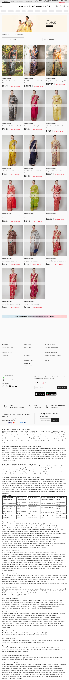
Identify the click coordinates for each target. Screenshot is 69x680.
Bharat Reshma (46, 556)
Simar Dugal (47, 543)
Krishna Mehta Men (8, 558)
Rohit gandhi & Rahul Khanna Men (34, 554)
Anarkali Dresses (7, 634)
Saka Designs (51, 649)
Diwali (4, 657)
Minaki (14, 579)
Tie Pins (58, 600)
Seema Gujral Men (41, 566)
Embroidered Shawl (57, 625)
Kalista (24, 529)
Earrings (11, 613)
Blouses (43, 593)
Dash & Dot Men (11, 552)
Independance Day (16, 657)
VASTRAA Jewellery (15, 577)
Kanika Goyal (21, 541)
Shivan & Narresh (48, 527)
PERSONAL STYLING (29, 360)
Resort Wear (53, 591)
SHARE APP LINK (62, 387)
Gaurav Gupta (46, 535)
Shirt (8, 642)
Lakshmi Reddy (35, 647)
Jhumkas (51, 619)
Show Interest (15, 86)
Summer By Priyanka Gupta (10, 527)
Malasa (54, 543)
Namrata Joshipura (8, 539)
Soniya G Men (52, 566)
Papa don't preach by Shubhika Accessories (15, 583)
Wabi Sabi (57, 554)
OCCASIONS (27, 363)
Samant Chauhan (31, 539)
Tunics (13, 591)
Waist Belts (23, 623)
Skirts (3, 593)
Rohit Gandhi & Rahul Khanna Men (25, 566)
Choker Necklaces (17, 621)
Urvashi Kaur (32, 547)
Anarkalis (11, 589)
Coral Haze (28, 581)
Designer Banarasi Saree (52, 468)
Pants (40, 600)
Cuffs (16, 613)
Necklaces (5, 613)
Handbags (11, 623)
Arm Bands (28, 615)
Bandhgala (36, 604)
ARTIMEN (45, 560)
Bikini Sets (62, 591)
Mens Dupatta (45, 604)
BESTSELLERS (27, 347)
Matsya (35, 543)
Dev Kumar (62, 556)
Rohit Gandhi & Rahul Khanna (57, 533)
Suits (35, 600)
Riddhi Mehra (19, 533)
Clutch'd (64, 575)
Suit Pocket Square (7, 602)
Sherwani (25, 600)
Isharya (14, 575)
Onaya (57, 527)
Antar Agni (40, 523)
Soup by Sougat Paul (42, 541)
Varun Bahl (38, 537)
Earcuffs (4, 615)
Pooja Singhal (24, 523)
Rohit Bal (45, 533)
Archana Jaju (6, 545)
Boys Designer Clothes (8, 640)
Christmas (13, 659)
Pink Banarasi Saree (47, 507)
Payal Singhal (37, 535)
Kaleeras (61, 613)
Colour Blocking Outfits (36, 491)
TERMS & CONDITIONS (51, 352)
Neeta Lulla (45, 537)
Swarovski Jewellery (21, 617)
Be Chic (22, 581)
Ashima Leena (24, 537)
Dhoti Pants (34, 591)
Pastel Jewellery (44, 617)
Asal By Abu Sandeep (8, 525)
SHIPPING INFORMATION (51, 347)
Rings (27, 613)
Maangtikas (54, 613)
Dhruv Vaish (20, 552)
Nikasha (31, 537)
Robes (22, 602)
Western (34, 606)
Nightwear (36, 593)
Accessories (60, 604)
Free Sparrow (22, 649)
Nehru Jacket (13, 600)
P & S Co (12, 647)
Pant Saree (5, 595)
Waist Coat (51, 600)
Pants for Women (44, 591)
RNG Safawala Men (8, 566)
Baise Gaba (23, 527)
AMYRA (46, 581)
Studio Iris (49, 545)
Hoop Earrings (6, 621)
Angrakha (29, 604)
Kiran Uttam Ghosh (33, 529)
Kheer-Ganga (21, 556)
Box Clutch (36, 625)
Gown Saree (60, 593)
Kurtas (31, 600)
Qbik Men (5, 560)
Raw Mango (5, 523)
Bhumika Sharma (20, 539)
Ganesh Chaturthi (55, 657)
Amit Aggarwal (54, 537)
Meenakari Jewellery (8, 617)
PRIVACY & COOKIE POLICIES (53, 355)
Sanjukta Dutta (42, 458)
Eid (24, 657)
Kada (36, 621)
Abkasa (51, 560)
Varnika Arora (39, 575)
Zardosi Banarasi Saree (48, 503)
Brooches (49, 608)
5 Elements (15, 581)
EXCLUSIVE (26, 350)
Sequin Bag (28, 625)
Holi (8, 657)
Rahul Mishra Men (56, 564)
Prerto (58, 583)
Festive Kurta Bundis (53, 606)
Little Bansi (19, 647)
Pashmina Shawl (45, 625)
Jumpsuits (15, 593)
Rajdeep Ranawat (53, 531)
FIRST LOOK (5, 355)
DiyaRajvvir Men (16, 562)
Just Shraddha (61, 577)
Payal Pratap (34, 531)
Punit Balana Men (30, 558)
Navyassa (55, 647)
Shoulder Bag (20, 625)
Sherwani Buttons (52, 602)
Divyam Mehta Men (50, 552)
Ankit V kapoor (39, 552)
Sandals (46, 621)
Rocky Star (39, 525)
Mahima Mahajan (45, 529)
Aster (24, 577)
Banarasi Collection (40, 440)
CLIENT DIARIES (28, 366)
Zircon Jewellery (34, 617)
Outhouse (6, 577)
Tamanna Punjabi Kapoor (9, 547)
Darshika (55, 556)
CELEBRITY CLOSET (29, 358)
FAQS (46, 358)
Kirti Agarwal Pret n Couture (10, 651)
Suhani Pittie (41, 583)
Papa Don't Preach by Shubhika (19, 531)
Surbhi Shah (41, 539)
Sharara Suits (41, 633)
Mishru (54, 529)
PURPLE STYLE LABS (7, 347)
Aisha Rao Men (58, 560)
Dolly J (18, 525)
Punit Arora (46, 564)
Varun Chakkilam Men (53, 568)
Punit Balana (43, 531)
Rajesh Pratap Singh (8, 533)
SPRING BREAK (62, 566)
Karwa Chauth (28, 659)
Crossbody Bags (48, 623)
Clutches (4, 623)
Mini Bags (5, 625)
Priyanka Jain (30, 541)
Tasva (4, 552)
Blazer (4, 642)
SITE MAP (47, 360)
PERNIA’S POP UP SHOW (8, 350)
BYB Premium (24, 651)
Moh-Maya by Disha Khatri (25, 575)
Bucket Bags (57, 623)
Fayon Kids (5, 647)
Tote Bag (12, 625)
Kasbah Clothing (47, 562)
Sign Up (55, 420)
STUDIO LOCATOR (7, 352)
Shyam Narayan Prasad (9, 541)
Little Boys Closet (46, 647)
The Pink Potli (57, 575)
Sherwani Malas (15, 606)
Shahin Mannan (23, 547)
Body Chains (20, 615)
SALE (25, 352)
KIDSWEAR (29, 1)
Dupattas (29, 593)
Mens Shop (5, 608)
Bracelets (22, 613)
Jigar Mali (32, 545)
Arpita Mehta (18, 543)
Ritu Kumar (38, 533)
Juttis (55, 621)
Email (37, 383)
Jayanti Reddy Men (39, 568)
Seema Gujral (7, 535)
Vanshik (20, 554)
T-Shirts (32, 602)
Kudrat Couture (57, 562)
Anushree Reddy (49, 523)
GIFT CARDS (27, 355)
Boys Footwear (27, 642)
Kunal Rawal (5, 556)
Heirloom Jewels (43, 615)
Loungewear (6, 606)
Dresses (49, 589)
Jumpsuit (53, 604)
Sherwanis (43, 589)
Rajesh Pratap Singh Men (9, 554)
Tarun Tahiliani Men (55, 558)
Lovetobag (42, 579)
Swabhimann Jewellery (49, 577)
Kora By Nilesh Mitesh (8, 570)
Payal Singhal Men (36, 564)
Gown (54, 589)
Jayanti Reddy (17, 529)
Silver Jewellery (19, 619)
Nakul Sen (60, 529)
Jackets (8, 593)
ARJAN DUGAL (6, 562)
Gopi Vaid (52, 541)
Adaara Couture (40, 545)
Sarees (24, 589)
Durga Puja (5, 659)
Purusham (38, 556)
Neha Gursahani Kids (33, 649)
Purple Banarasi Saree (47, 512)
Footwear (39, 608)
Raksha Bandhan (31, 657)
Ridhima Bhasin (29, 533)
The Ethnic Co (30, 556)
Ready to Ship (14, 595)
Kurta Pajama (6, 604)
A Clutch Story (60, 579)
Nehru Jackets (32, 640)
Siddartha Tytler (17, 535)
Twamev (12, 556)
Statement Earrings (31, 619)
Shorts (27, 602)
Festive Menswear (15, 608)
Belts (50, 621)
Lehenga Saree (50, 593)
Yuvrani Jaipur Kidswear (9, 649)
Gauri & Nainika (7, 529)
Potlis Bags (61, 621)
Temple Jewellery (56, 617)
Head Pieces (11, 615)
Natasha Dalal (14, 523)
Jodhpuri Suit (15, 604)
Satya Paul (32, 523)
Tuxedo (23, 604)
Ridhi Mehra (31, 527)
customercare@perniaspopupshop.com (15, 379)
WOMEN (5, 1)
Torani (40, 543)
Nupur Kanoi (5, 531)
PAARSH (27, 564)
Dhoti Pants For (23, 634)
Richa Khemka (20, 545)
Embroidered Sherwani (51, 640)
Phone (46, 383)
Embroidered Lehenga (29, 633)
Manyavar (39, 527)
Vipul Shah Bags (38, 581)
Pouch (17, 623)
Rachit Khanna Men (36, 560)
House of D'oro (6, 579)
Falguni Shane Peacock (28, 525)
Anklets (35, 615)
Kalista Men (37, 562)
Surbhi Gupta (61, 543)
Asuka (63, 554)
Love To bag (48, 575)
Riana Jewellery (22, 579)
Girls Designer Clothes (8, 633)
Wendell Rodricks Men (9, 568)
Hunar (28, 577)
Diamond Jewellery (8, 619)
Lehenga (18, 633)
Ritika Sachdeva (51, 583)
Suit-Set (43, 602)
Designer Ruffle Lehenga (35, 489)
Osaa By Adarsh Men (50, 525)
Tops (3, 591)
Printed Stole (6, 627)
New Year (37, 659)
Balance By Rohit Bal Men (25, 568)
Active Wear (31, 608)
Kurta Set (49, 633)
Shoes (40, 621)
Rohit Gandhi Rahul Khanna (10, 537)
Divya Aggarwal (51, 539)
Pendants (52, 615)
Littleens (43, 649)
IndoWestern (42, 606)
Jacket (61, 640)
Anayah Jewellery (33, 579)
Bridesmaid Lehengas (22, 591)
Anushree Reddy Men (23, 560)
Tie (44, 608)
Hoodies (16, 602)
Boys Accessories (39, 642)
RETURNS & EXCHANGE (51, 350)
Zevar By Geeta (36, 577)
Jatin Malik (12, 560)
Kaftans (8, 591)
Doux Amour (50, 579)
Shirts (19, 600)
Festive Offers (23, 595)
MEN (12, 1)
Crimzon (64, 583)
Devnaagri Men (19, 558)
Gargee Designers (27, 562)
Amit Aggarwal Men (42, 558)
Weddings (20, 659)
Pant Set (24, 608)
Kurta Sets (18, 589)
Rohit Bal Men (49, 554)
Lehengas (5, 589)
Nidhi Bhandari (6, 581)
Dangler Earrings (43, 619)
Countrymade (29, 552)
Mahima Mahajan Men (8, 564)
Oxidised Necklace (29, 621)
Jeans (60, 602)
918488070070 (63, 2)
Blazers (38, 602)
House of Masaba (7, 543)
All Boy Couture (60, 649)
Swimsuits (22, 593)
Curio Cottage (6, 575)
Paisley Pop (32, 583)
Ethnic (29, 606)
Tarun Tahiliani (27, 535)
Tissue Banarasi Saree (9, 503)
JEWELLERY (19, 1)
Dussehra (46, 657)
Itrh (26, 545)
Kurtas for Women (33, 589)
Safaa (13, 545)
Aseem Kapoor (41, 547)
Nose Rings (46, 613)
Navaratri (40, 657)
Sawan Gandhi (27, 543)
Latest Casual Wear (49, 491)
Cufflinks (24, 606)
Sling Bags (38, 623)
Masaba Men (20, 564)
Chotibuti (26, 647)
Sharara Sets (61, 589)
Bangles (33, 613)
